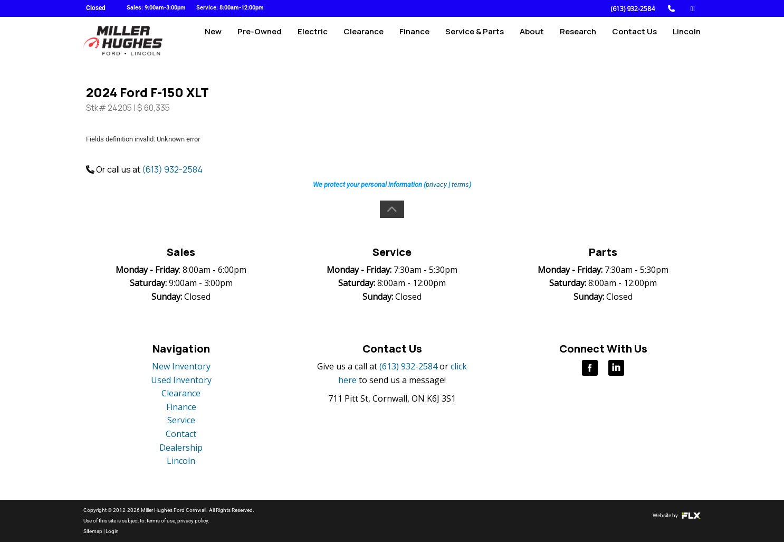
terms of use (161, 521)
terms (460, 184)
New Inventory (181, 366)
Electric (313, 40)
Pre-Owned (259, 40)
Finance (414, 40)
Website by (677, 515)
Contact (181, 434)
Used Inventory (181, 380)
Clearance (363, 40)
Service (181, 420)
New (213, 40)
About (532, 40)
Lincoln (687, 40)
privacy (436, 184)
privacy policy (192, 521)
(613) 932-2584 (632, 8)
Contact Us (634, 40)
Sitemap (92, 531)
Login (112, 531)
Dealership (181, 447)
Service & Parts (474, 40)
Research (578, 40)
